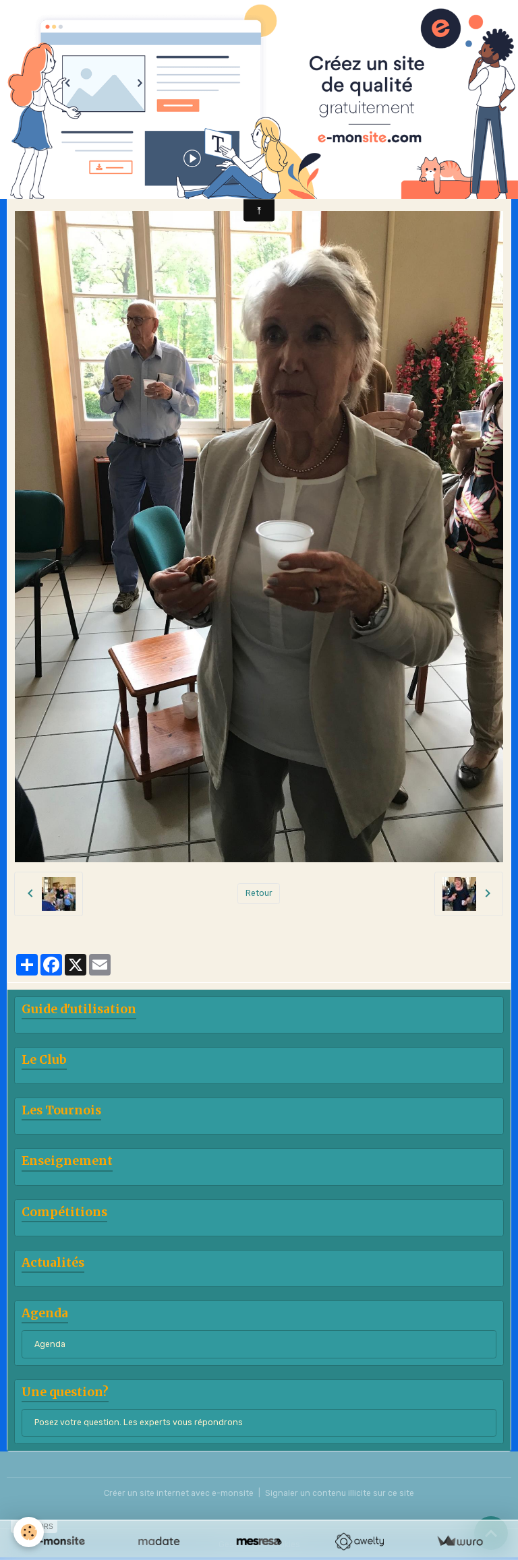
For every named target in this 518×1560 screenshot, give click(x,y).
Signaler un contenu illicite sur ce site (339, 1493)
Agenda (49, 1344)
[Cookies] (28, 1532)
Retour (259, 893)
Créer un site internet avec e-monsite (179, 1493)
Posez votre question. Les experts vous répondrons (138, 1422)
